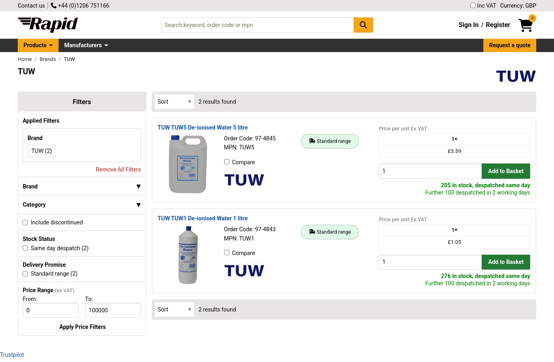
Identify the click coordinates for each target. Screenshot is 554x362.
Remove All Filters (118, 169)
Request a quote (510, 45)
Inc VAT (483, 5)
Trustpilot (12, 355)
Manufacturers (83, 45)
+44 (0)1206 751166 (80, 5)
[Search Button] (363, 24)
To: (92, 299)
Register (498, 25)
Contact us (31, 5)
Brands (48, 59)
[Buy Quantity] (430, 170)
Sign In (469, 25)
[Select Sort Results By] (174, 101)
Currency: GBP (518, 5)
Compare (239, 162)
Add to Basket (506, 171)
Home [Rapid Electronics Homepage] (25, 59)
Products (34, 45)
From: (33, 299)
